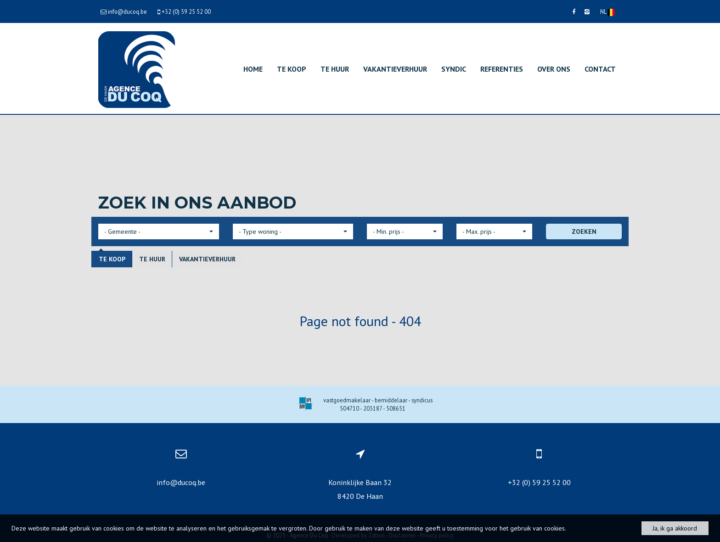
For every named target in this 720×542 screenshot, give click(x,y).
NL (607, 12)
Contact (600, 68)
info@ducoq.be (181, 482)
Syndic (453, 68)
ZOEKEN (584, 231)
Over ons (553, 68)
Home (253, 68)
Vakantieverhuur (395, 68)
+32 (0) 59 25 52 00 (539, 482)
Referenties (501, 68)
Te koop (291, 68)
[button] (158, 231)
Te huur (335, 68)
